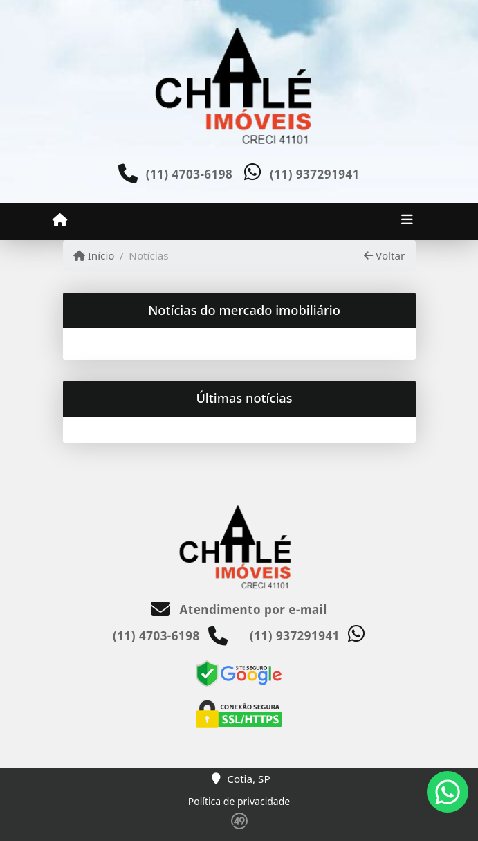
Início (94, 255)
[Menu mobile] (60, 220)
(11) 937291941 (315, 174)
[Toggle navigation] (407, 221)
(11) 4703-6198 (189, 174)
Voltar (384, 255)
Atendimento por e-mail (239, 609)
